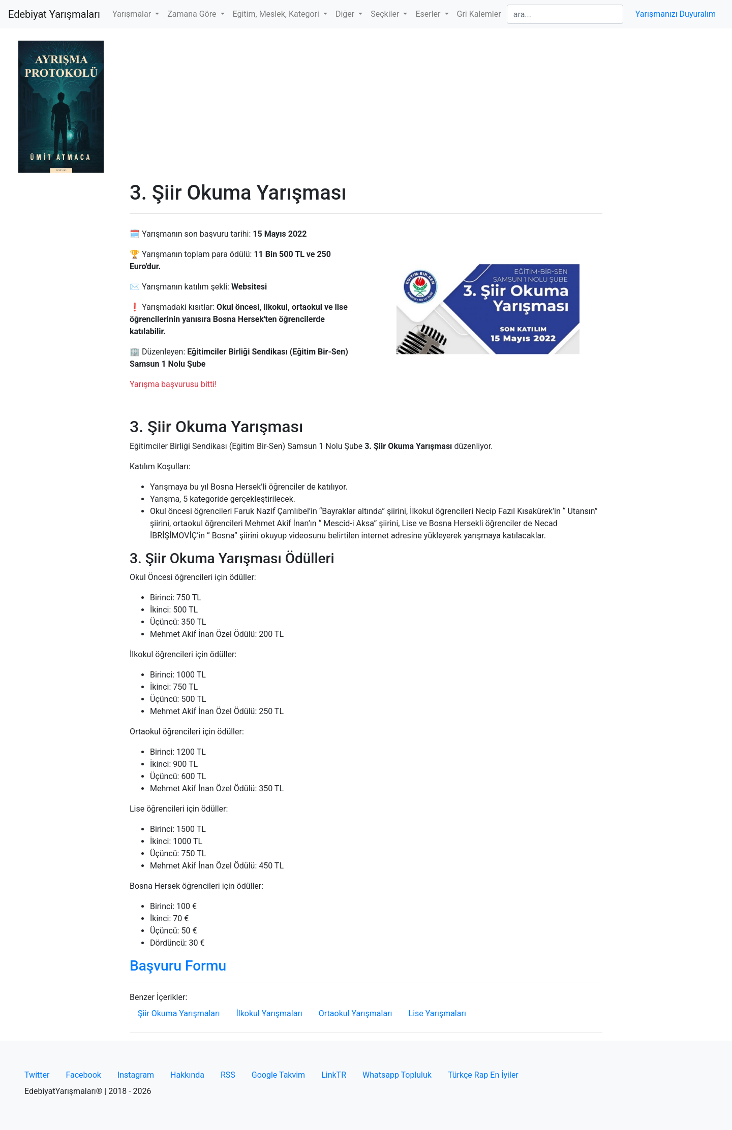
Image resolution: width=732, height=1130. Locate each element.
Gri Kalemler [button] (479, 14)
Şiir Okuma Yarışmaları (179, 1013)
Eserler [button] (428, 14)
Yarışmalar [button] (132, 14)
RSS (228, 1075)
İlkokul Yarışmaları (269, 1013)
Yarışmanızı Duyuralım (675, 14)
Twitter (36, 1075)
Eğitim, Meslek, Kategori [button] (277, 14)
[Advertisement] (366, 105)
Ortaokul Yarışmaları (355, 1013)
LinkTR (333, 1075)
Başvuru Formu (178, 965)
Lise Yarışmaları (437, 1013)
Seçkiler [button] (386, 14)
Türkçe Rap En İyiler (483, 1075)
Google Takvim (278, 1075)
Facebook (83, 1075)
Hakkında (187, 1075)
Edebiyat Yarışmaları (54, 14)
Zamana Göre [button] (192, 14)
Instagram (135, 1075)
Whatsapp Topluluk (397, 1075)
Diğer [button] (346, 14)
